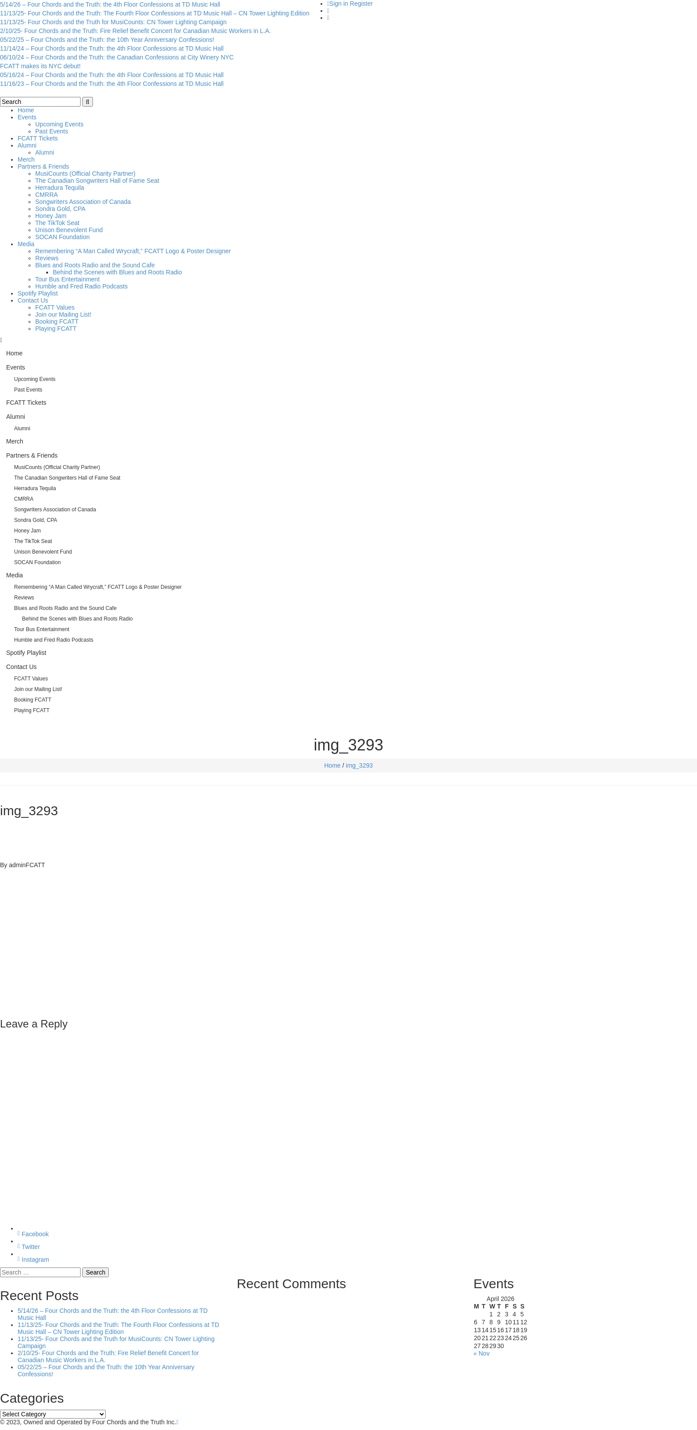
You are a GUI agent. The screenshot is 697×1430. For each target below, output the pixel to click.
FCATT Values (54, 307)
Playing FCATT (56, 328)
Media (26, 244)
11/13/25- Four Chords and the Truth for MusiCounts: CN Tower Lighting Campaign (113, 22)
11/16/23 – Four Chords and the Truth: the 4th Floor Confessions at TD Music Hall (112, 83)
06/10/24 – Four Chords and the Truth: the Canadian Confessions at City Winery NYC (117, 57)
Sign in (338, 3)
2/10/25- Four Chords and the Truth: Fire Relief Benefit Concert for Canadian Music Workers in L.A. (135, 30)
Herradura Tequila (59, 187)
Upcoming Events (59, 124)
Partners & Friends (43, 166)
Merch (26, 159)
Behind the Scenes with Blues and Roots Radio (117, 272)
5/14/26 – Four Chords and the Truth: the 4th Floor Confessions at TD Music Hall (110, 4)
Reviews (47, 258)
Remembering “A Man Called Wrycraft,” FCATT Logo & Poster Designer (133, 251)
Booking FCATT (57, 321)
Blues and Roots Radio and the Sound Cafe (95, 265)
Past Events (51, 131)
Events (27, 117)
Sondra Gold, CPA (60, 208)
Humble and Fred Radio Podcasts (81, 286)
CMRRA (46, 194)
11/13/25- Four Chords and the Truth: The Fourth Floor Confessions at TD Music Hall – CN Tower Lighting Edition (155, 13)
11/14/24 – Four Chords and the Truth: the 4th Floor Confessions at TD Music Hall (112, 48)
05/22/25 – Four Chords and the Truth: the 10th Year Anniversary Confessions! (107, 39)
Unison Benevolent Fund (69, 229)
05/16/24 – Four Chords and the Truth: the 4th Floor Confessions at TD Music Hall (112, 74)
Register (361, 3)
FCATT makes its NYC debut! (40, 66)
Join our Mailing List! (63, 314)
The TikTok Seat (57, 222)
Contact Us (33, 300)
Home (26, 110)
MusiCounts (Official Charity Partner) (85, 173)
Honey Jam (50, 215)
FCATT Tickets (38, 138)
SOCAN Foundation (62, 236)
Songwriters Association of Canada (83, 201)
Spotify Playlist (38, 293)
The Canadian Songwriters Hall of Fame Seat (97, 180)
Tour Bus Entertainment (67, 279)
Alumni (27, 145)
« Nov (481, 1353)
